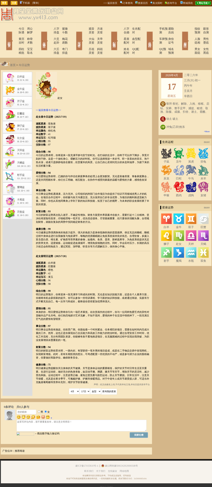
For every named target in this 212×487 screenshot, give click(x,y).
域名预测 (168, 41)
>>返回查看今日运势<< (48, 99)
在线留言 (112, 460)
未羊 (203, 167)
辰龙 (166, 167)
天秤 (191, 232)
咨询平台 (172, 3)
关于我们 (100, 460)
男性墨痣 (203, 35)
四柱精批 (14, 41)
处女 (179, 232)
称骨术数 (27, 35)
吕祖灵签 (84, 41)
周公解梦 (27, 28)
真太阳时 (157, 3)
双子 (191, 216)
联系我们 (88, 460)
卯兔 (203, 150)
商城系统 (188, 3)
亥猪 (203, 184)
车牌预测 (154, 35)
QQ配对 (132, 41)
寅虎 (191, 150)
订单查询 (128, 3)
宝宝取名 (27, 41)
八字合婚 (119, 28)
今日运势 (24, 53)
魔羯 (179, 249)
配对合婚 (109, 36)
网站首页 (4, 36)
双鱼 (203, 249)
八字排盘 (49, 28)
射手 (166, 249)
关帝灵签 (98, 35)
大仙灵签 (84, 35)
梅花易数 (63, 35)
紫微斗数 (63, 28)
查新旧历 (143, 3)
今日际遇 (14, 28)
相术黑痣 (180, 36)
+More (207, 120)
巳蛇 (179, 167)
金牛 (179, 216)
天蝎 (203, 232)
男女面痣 (190, 41)
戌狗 (191, 184)
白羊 (166, 216)
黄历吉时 (14, 35)
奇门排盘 (63, 41)
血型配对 (133, 35)
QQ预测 (154, 41)
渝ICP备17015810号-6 (86, 454)
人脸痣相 (190, 35)
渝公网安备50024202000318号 (119, 454)
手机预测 (154, 28)
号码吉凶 (145, 36)
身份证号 (168, 35)
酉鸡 (179, 184)
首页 (13, 53)
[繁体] (35, 3)
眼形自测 (203, 28)
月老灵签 (98, 28)
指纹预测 (190, 28)
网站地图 (124, 460)
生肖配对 (133, 28)
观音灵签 (84, 28)
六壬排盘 (49, 41)
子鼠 (166, 150)
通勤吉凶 (168, 28)
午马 (191, 167)
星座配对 (119, 35)
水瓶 (191, 249)
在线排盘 (39, 36)
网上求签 (74, 36)
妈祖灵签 (98, 41)
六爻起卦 (49, 35)
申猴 (166, 184)
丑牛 (179, 150)
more (207, 130)
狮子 (166, 232)
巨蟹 (203, 216)
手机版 (25, 3)
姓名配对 (119, 41)
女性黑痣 (203, 41)
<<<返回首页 (110, 3)
